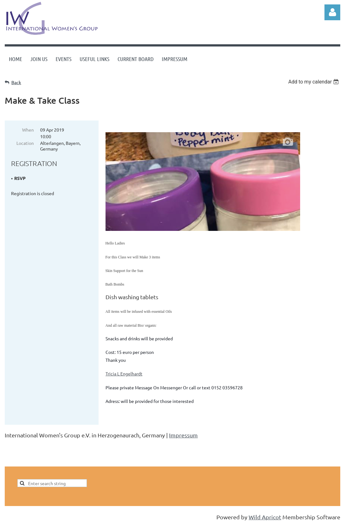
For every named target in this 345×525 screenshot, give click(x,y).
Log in (332, 12)
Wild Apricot (265, 517)
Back (16, 82)
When (28, 130)
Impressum (183, 435)
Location (25, 143)
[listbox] (314, 82)
